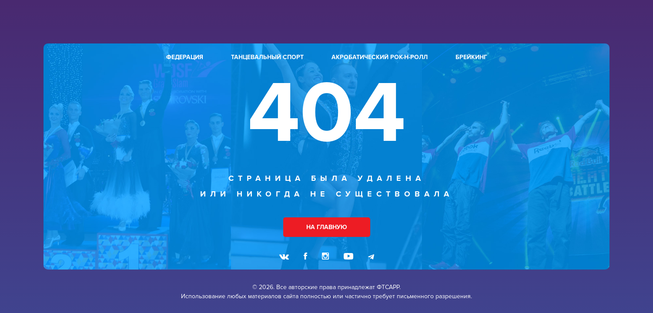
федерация (184, 57)
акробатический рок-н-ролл (380, 57)
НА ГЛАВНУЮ (326, 227)
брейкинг (471, 57)
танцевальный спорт (267, 57)
